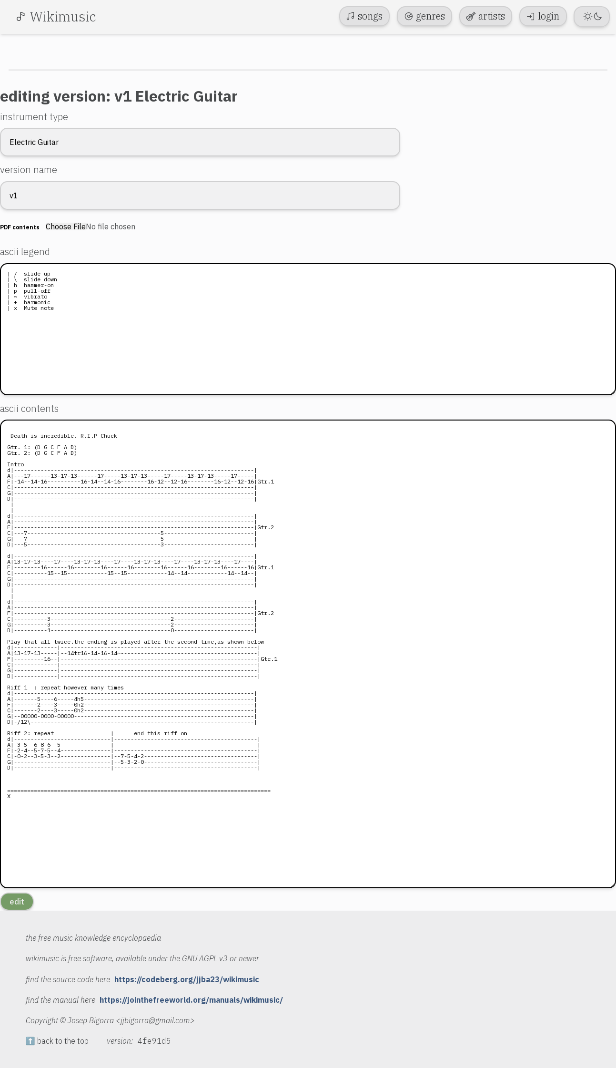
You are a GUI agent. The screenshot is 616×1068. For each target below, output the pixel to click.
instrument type (34, 116)
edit (17, 901)
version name (28, 169)
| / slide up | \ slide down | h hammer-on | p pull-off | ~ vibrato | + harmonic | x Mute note (308, 329)
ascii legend (25, 251)
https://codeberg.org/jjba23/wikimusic (186, 979)
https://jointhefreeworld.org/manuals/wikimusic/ (191, 1000)
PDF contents (20, 227)
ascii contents (29, 408)
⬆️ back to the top (57, 1041)
